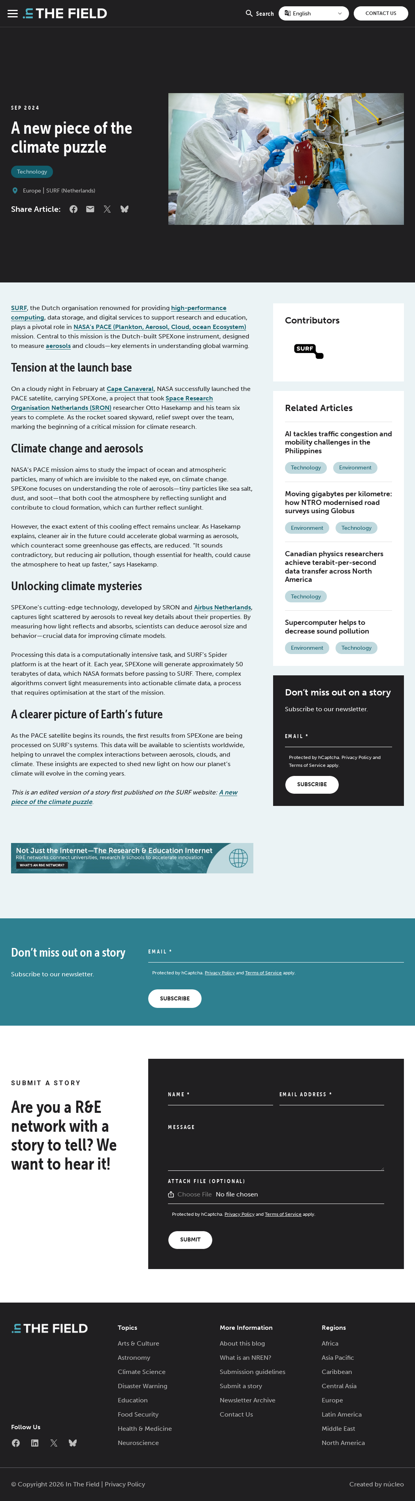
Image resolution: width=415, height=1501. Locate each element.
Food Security (138, 1414)
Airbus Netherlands (222, 607)
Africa (330, 1343)
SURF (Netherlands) (70, 190)
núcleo (393, 1484)
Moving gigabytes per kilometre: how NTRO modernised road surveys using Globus (338, 502)
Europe (32, 190)
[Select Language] (313, 13)
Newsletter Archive (247, 1400)
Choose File (194, 1194)
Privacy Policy (356, 757)
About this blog (242, 1343)
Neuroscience (138, 1443)
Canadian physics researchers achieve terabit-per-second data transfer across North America (334, 567)
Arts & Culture (138, 1343)
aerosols (58, 346)
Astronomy (134, 1357)
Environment (355, 467)
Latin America (342, 1414)
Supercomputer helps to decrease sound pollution (327, 627)
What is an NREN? (246, 1357)
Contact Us (381, 13)
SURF (19, 308)
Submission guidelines (252, 1372)
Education (133, 1400)
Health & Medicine (145, 1428)
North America (343, 1443)
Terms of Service (307, 765)
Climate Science (142, 1372)
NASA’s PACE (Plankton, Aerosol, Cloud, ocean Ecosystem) (160, 327)
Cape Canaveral (130, 389)
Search (259, 18)
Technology (32, 171)
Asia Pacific (338, 1357)
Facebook (73, 209)
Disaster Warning (142, 1386)
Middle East (338, 1428)
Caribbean (337, 1372)
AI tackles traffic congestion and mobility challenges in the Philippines (338, 442)
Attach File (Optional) (207, 1181)
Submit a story (241, 1386)
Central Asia (339, 1386)
